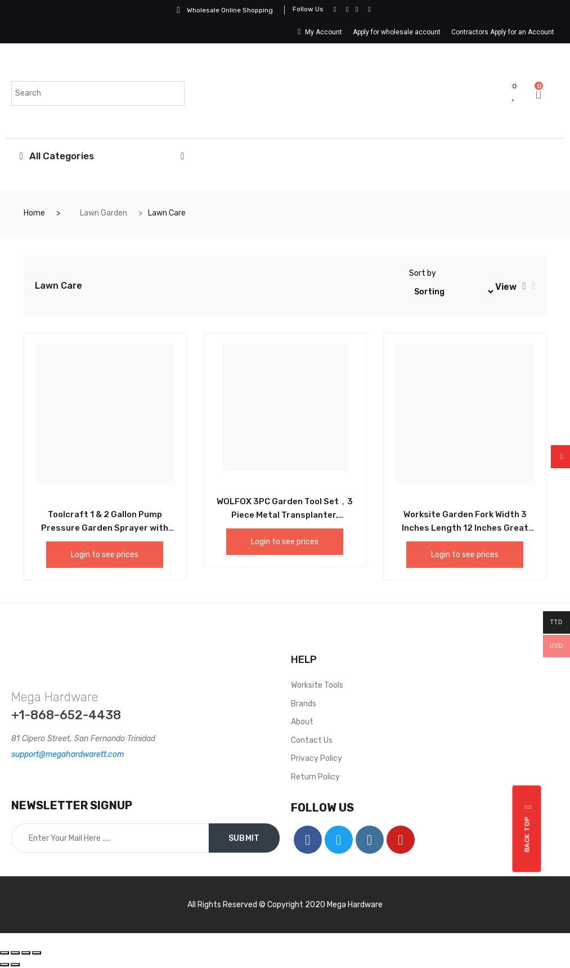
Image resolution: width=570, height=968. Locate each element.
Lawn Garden (103, 213)
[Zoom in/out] (36, 952)
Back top (528, 829)
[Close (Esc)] (4, 952)
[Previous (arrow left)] (4, 964)
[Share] (15, 952)
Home (34, 213)
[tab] (524, 286)
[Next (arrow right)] (15, 964)
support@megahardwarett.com (67, 754)
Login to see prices (104, 554)
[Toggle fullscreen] (25, 952)
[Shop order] (452, 291)
